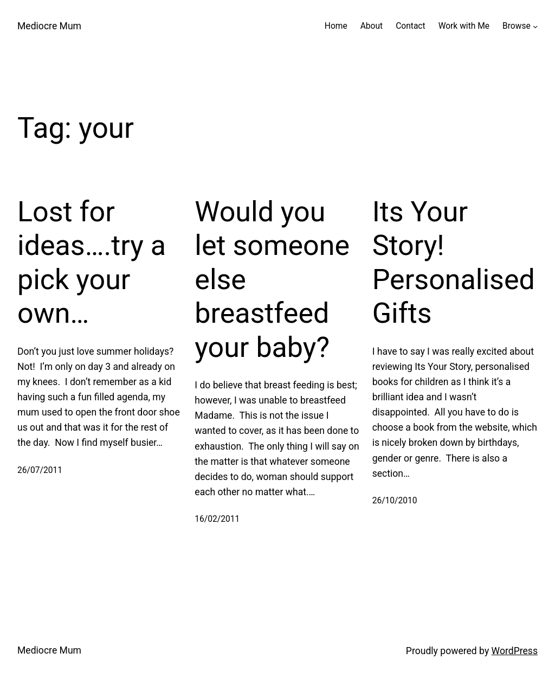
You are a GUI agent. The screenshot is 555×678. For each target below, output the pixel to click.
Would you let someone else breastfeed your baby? (272, 279)
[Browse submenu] (535, 26)
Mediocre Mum (49, 26)
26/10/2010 (394, 501)
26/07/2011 (39, 470)
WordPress (515, 650)
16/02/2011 (217, 519)
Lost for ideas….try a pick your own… (91, 262)
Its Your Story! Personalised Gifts (453, 262)
